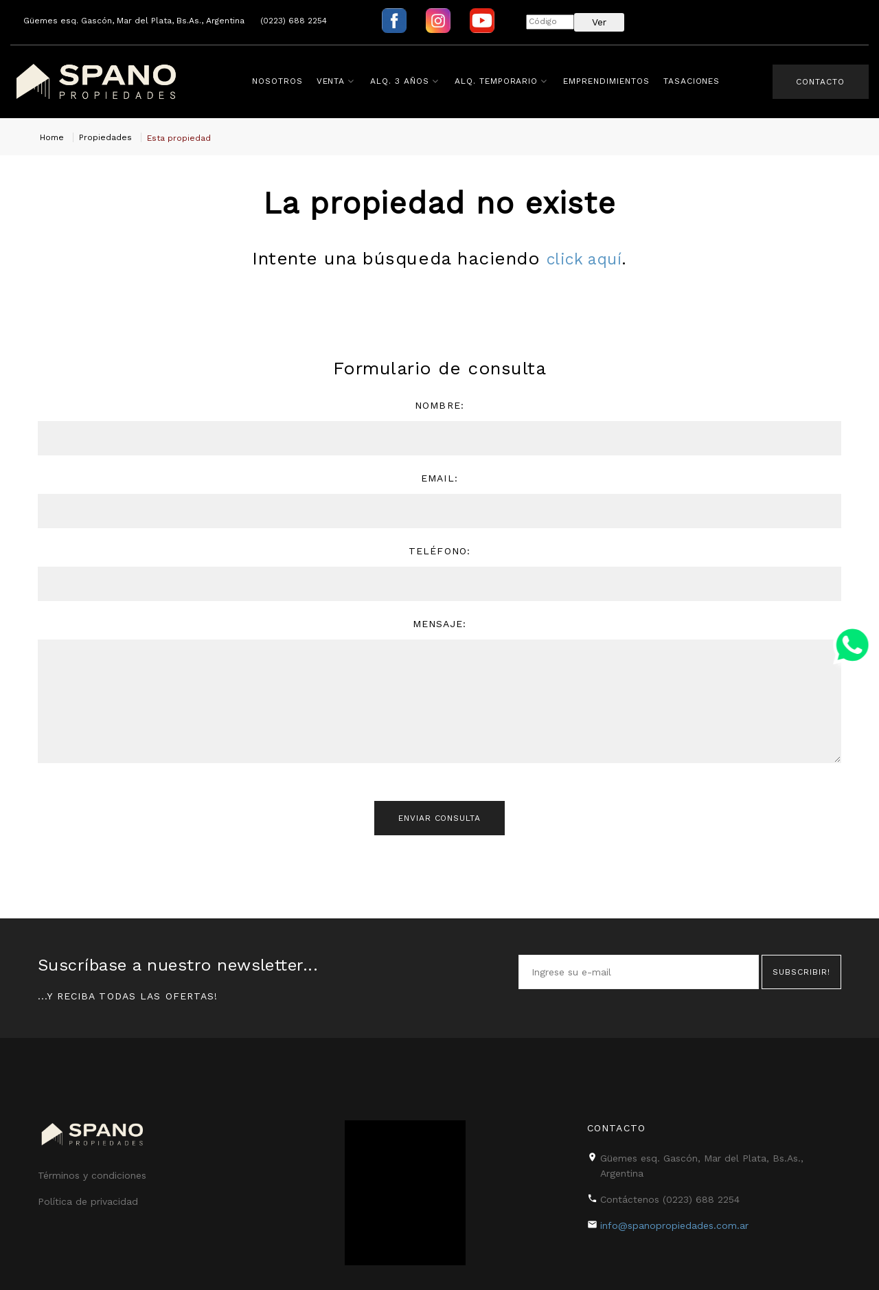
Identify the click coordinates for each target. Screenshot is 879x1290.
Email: (439, 478)
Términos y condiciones (92, 1169)
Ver (599, 21)
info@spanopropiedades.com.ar (674, 1219)
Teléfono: (439, 550)
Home (52, 137)
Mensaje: (440, 623)
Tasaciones (693, 81)
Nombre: (439, 405)
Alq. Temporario (498, 81)
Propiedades (105, 137)
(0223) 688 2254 (293, 20)
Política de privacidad (88, 1195)
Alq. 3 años (401, 81)
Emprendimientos (608, 81)
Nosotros (279, 81)
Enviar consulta (439, 821)
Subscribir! (801, 966)
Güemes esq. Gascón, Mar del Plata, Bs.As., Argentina (133, 20)
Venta (333, 81)
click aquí (583, 258)
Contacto (817, 82)
